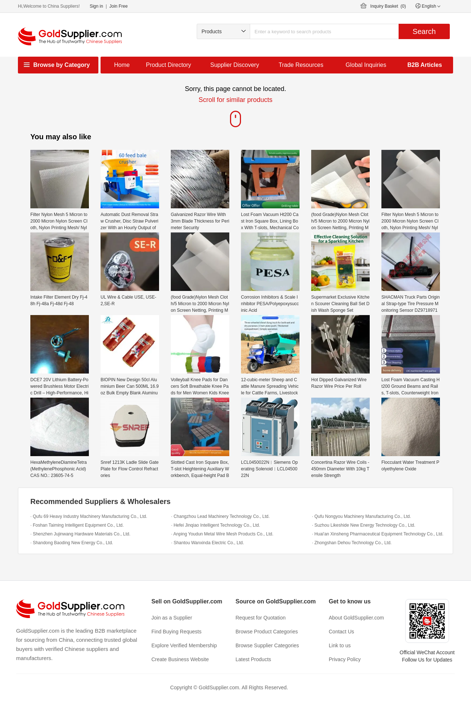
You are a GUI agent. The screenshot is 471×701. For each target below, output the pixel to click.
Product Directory (168, 65)
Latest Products (253, 659)
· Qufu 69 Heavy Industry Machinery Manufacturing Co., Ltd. (88, 516)
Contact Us (341, 631)
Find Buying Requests (176, 631)
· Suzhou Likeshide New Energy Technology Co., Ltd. (363, 525)
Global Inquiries (366, 65)
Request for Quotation (261, 618)
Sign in (96, 6)
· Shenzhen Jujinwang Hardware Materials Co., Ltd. (80, 534)
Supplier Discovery (234, 65)
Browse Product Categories (267, 631)
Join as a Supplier (171, 618)
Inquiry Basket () (388, 6)
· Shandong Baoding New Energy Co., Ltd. (71, 542)
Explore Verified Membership (184, 645)
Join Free (118, 6)
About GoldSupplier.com (356, 618)
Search (424, 31)
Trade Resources (301, 65)
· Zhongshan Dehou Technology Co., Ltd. (352, 542)
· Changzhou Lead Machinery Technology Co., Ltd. (220, 516)
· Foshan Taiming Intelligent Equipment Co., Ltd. (77, 525)
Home (122, 65)
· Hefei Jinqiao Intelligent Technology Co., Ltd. (215, 525)
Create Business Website (180, 659)
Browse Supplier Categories (267, 645)
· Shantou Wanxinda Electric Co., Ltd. (207, 542)
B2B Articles (424, 65)
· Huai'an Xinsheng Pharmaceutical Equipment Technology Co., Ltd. (378, 534)
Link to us (340, 645)
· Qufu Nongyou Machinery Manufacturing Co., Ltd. (361, 516)
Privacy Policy (345, 659)
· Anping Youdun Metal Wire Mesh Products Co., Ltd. (222, 534)
